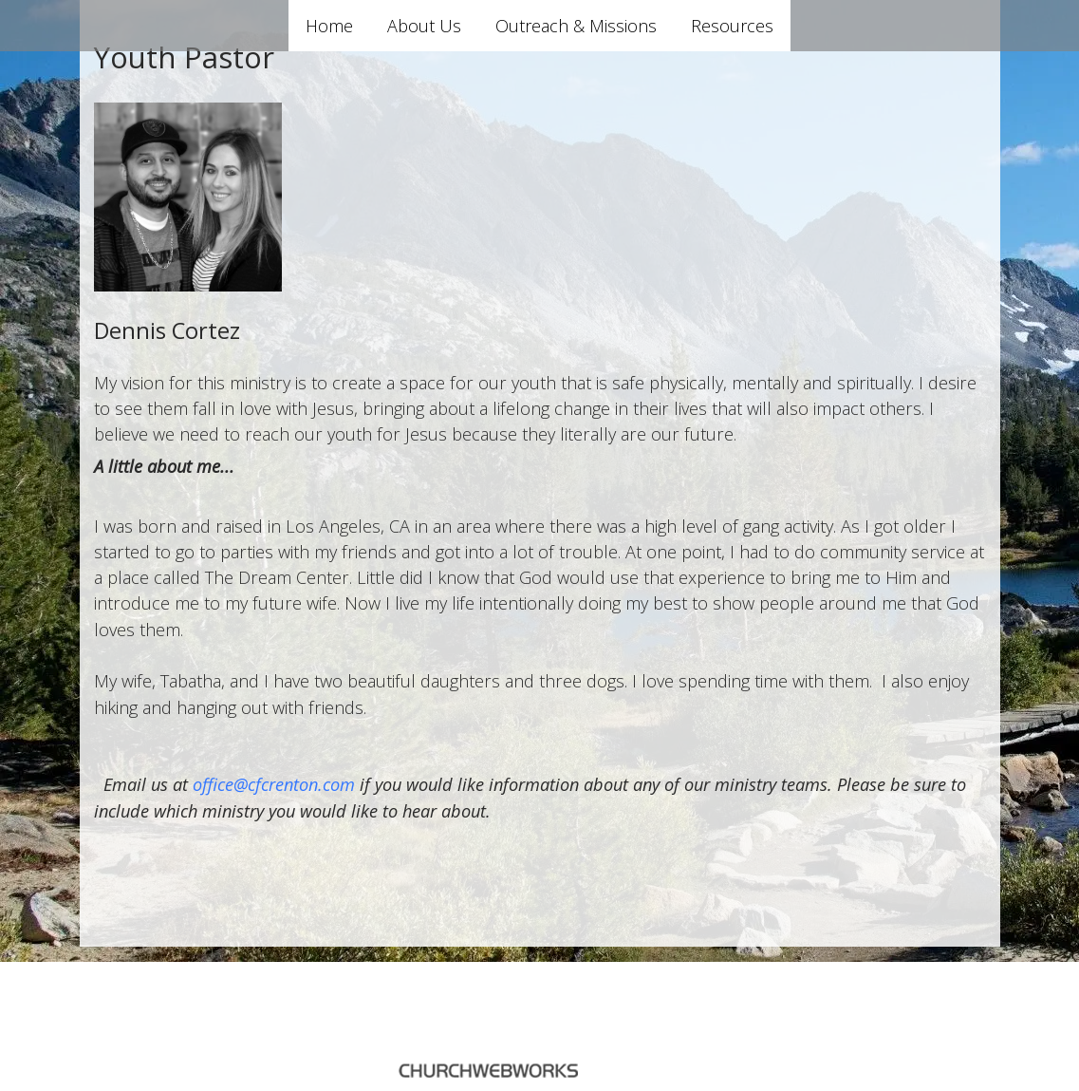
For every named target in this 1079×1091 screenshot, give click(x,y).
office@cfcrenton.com (274, 784)
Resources (732, 25)
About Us (424, 25)
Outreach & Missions (576, 25)
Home (329, 25)
